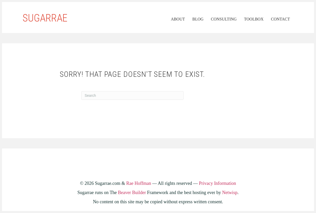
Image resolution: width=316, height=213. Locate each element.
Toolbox (254, 19)
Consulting (224, 19)
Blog (198, 19)
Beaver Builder (132, 192)
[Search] (132, 95)
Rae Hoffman (138, 183)
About (178, 19)
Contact (280, 19)
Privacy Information (217, 183)
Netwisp (230, 192)
